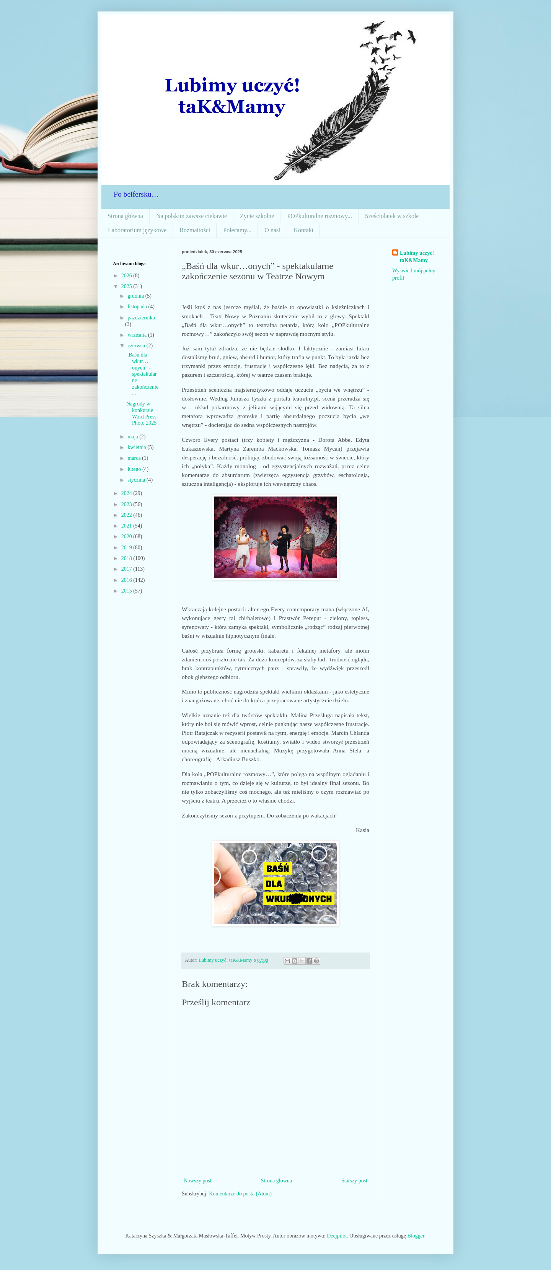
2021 (127, 526)
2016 (127, 580)
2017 (127, 569)
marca (134, 458)
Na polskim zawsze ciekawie (191, 216)
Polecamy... (237, 230)
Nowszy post (198, 1181)
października (141, 318)
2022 (127, 515)
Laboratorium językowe (137, 230)
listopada (137, 306)
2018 (127, 558)
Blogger (416, 1236)
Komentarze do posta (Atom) (240, 1194)
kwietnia (137, 447)
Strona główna (125, 216)
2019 (127, 547)
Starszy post (354, 1181)
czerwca (136, 345)
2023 (127, 504)
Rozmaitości (194, 230)
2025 (127, 286)
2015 (127, 591)
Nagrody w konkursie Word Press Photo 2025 (141, 413)
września (137, 335)
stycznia (136, 480)
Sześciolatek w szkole (392, 216)
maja (133, 437)
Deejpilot (337, 1236)
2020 (127, 536)
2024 (127, 493)
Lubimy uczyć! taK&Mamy (417, 257)
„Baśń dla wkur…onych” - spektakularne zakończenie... (142, 374)
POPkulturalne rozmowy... (319, 216)
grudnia (136, 296)
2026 (127, 275)
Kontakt (304, 230)
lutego (134, 469)
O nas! (272, 230)
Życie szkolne (257, 216)
